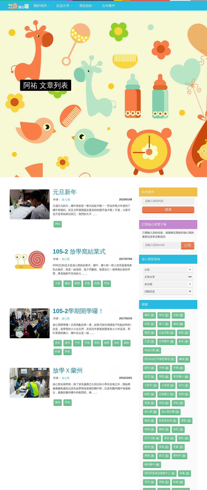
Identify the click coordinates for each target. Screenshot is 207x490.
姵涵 (67, 283)
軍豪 (184, 473)
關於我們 (40, 5)
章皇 (169, 438)
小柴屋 (168, 385)
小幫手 (151, 385)
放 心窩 (66, 199)
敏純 (149, 420)
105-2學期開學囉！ (78, 311)
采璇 (87, 283)
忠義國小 (166, 394)
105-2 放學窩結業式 (79, 251)
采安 (149, 482)
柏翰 (149, 429)
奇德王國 (152, 350)
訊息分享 (62, 5)
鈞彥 (97, 283)
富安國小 (180, 376)
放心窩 (66, 259)
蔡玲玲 (179, 455)
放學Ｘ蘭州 (68, 370)
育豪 (178, 447)
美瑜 (164, 447)
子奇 (77, 342)
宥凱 (97, 342)
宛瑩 (149, 376)
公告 (168, 270)
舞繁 (149, 455)
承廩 (149, 403)
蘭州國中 (152, 464)
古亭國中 (166, 341)
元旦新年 (65, 192)
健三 (164, 324)
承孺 (183, 394)
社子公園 (152, 438)
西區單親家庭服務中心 (160, 473)
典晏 (183, 332)
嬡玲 (67, 342)
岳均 (183, 385)
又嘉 (57, 283)
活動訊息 (168, 291)
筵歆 (183, 438)
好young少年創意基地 (159, 359)
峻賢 (77, 283)
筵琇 (149, 447)
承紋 (116, 342)
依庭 (149, 324)
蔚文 (164, 455)
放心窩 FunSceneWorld (18, 6)
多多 (57, 342)
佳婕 (178, 315)
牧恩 (178, 429)
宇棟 (87, 342)
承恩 (164, 403)
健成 (178, 324)
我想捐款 (85, 5)
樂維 (164, 429)
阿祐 (57, 223)
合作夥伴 (108, 5)
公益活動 (166, 332)
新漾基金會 (167, 420)
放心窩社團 (170, 411)
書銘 (126, 342)
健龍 (149, 332)
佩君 (149, 315)
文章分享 (168, 277)
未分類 (168, 284)
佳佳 (164, 315)
